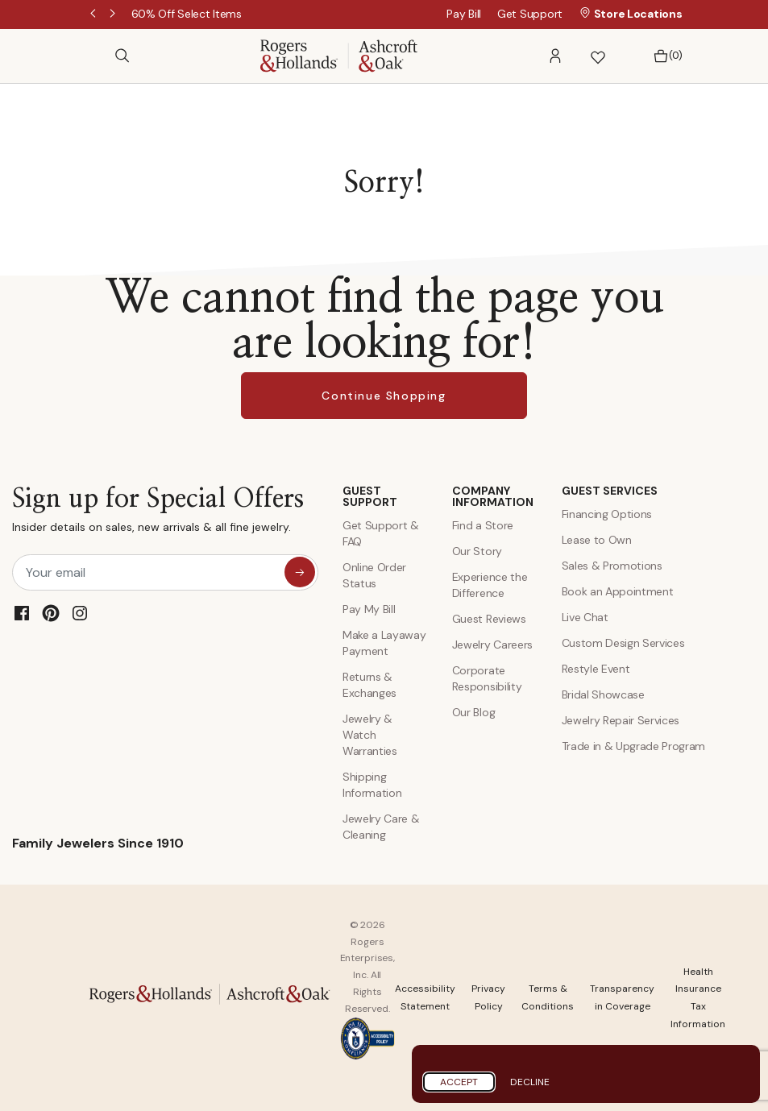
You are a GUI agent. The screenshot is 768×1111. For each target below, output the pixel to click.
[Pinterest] (50, 613)
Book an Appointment (618, 591)
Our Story (477, 551)
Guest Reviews (489, 618)
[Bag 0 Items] (664, 56)
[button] (555, 56)
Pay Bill (463, 13)
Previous (94, 14)
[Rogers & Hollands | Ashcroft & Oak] (338, 54)
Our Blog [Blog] (473, 712)
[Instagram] (79, 613)
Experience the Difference (490, 585)
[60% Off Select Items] (186, 13)
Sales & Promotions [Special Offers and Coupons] (612, 565)
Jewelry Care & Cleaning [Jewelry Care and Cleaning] (381, 826)
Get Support (530, 13)
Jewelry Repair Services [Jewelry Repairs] (621, 720)
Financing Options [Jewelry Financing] (607, 514)
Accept (459, 1082)
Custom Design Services (623, 643)
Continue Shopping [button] (384, 395)
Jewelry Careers (492, 644)
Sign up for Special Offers (158, 513)
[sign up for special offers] (299, 572)
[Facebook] (21, 613)
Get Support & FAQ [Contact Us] (380, 533)
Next (114, 14)
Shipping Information (371, 784)
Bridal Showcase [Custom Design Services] (603, 694)
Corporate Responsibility (487, 678)
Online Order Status (374, 575)
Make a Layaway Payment (384, 643)
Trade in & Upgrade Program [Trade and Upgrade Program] (634, 746)
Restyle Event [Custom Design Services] (596, 668)
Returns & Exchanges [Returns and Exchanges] (369, 685)
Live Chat (585, 617)
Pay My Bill (368, 609)
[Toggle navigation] (94, 55)
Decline (530, 1082)
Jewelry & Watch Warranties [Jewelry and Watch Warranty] (369, 734)
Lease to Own (597, 540)
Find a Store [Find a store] (482, 525)
